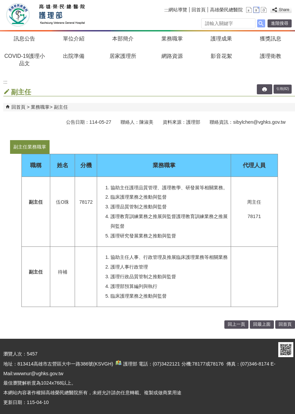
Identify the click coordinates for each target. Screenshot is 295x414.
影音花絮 (221, 56)
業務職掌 (172, 38)
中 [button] (256, 10)
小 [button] (249, 10)
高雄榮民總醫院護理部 (61, 15)
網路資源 (172, 56)
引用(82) (282, 89)
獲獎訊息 (270, 38)
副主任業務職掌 (29, 146)
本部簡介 (123, 38)
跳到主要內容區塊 (3, 3)
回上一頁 (236, 324)
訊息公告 (24, 38)
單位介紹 (73, 38)
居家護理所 (122, 56)
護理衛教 (270, 56)
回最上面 (262, 324)
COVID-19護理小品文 (24, 59)
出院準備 (73, 56)
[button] (261, 23)
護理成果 (221, 38)
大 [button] (264, 10)
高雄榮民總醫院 (226, 9)
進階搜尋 (279, 23)
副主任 (61, 107)
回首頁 (199, 9)
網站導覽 (177, 9)
